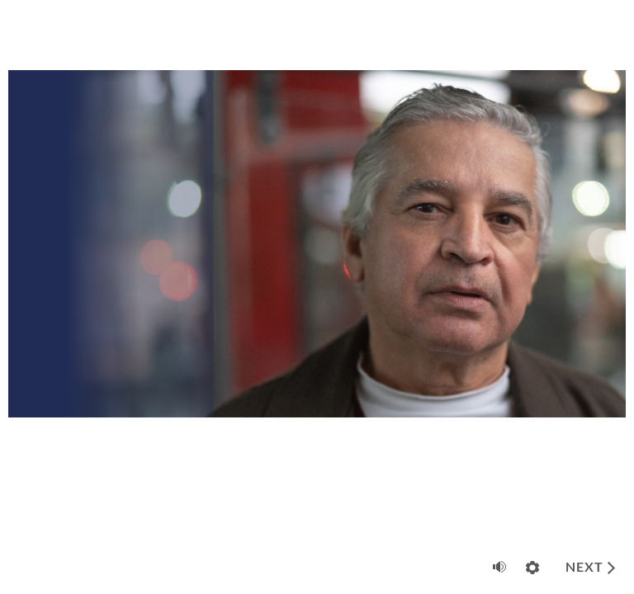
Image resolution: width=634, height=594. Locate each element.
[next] (590, 567)
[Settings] (532, 567)
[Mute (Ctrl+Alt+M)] (499, 566)
